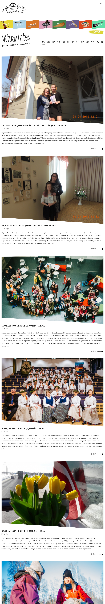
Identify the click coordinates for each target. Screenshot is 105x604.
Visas (43, 42)
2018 (87, 42)
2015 (102, 42)
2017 (92, 42)
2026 (48, 42)
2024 (58, 42)
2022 (68, 42)
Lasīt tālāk (93, 149)
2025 (53, 42)
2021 (73, 42)
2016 (97, 42)
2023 (63, 42)
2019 (82, 42)
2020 (77, 42)
